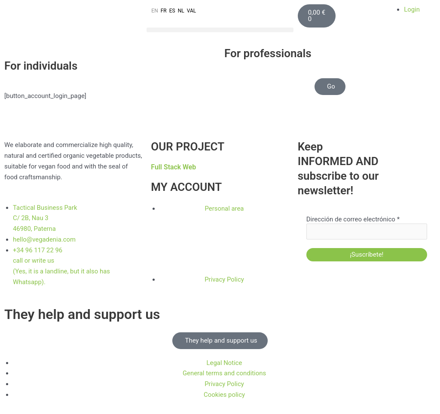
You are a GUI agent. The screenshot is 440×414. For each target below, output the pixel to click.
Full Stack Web (173, 167)
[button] (220, 30)
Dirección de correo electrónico (353, 219)
